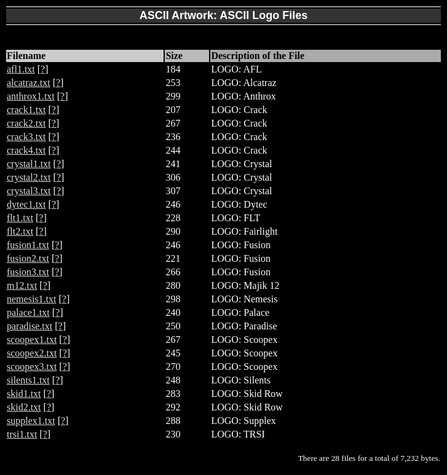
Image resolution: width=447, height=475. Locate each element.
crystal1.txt (29, 164)
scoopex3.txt (32, 366)
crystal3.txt (29, 191)
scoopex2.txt (32, 353)
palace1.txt (28, 312)
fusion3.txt (28, 272)
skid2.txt (24, 407)
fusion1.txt (28, 245)
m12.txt (22, 285)
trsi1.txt (22, 434)
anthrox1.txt (31, 96)
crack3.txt (26, 137)
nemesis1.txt (31, 299)
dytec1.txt (26, 204)
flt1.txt (20, 218)
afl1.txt (21, 69)
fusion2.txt (28, 258)
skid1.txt (24, 393)
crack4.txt (26, 150)
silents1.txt (28, 380)
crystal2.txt (29, 177)
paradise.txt (29, 326)
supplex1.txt (31, 420)
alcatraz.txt (28, 82)
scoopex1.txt (32, 339)
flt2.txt (20, 231)
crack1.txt (26, 109)
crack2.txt (26, 123)
